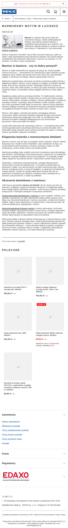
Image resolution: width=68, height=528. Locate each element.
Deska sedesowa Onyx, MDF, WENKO (15, 334)
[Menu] (64, 12)
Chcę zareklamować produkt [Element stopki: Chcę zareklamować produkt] (15, 430)
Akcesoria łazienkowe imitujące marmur (18, 208)
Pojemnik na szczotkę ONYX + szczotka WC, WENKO (15, 288)
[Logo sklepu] (9, 11)
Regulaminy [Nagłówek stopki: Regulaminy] (8, 463)
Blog (29, 19)
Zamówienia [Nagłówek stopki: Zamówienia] (9, 414)
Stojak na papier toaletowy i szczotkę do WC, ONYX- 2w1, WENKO (47, 289)
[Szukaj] (48, 12)
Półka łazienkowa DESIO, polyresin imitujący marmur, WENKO (49, 334)
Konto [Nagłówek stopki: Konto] (5, 453)
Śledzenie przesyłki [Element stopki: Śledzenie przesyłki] (11, 426)
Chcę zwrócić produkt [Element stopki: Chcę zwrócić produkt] (12, 435)
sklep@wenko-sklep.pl (11, 505)
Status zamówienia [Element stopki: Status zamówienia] (11, 422)
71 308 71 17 (7, 497)
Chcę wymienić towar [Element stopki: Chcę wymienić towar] (12, 439)
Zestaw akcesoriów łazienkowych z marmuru (20, 196)
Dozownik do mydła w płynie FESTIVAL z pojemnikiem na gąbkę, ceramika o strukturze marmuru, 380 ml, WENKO (17, 386)
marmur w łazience (9, 50)
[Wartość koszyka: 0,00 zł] (55, 12)
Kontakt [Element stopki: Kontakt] (5, 443)
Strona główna (20, 19)
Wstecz (6, 19)
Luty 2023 (21, 241)
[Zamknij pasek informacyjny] (63, 3)
